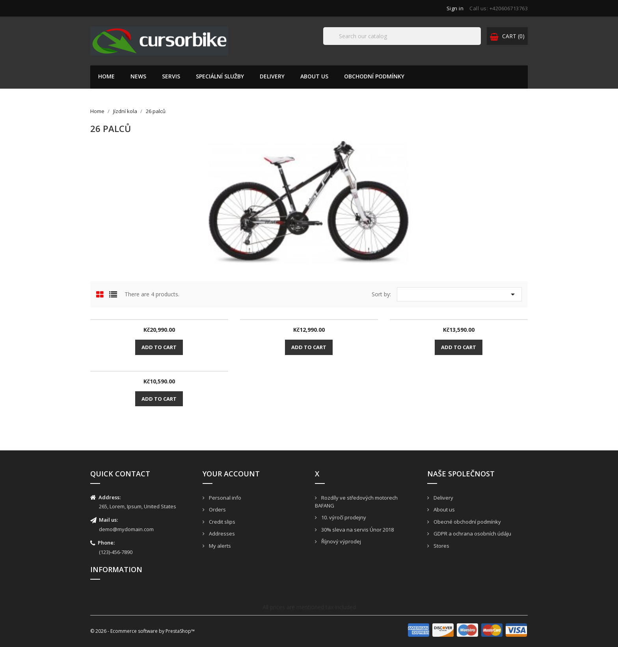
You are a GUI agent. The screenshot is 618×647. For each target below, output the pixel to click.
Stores (440, 545)
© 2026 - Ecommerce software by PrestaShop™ (142, 631)
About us (314, 76)
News (138, 76)
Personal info (224, 497)
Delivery (272, 76)
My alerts (219, 545)
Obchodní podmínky (374, 76)
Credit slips (221, 521)
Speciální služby (220, 76)
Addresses (221, 533)
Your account (231, 473)
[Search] (402, 36)
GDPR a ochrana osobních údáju (471, 533)
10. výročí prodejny (343, 517)
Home (106, 76)
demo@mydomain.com (126, 529)
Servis (171, 76)
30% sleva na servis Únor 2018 (357, 529)
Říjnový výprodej (340, 541)
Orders (217, 509)
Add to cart (159, 347)
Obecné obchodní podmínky (466, 521)
